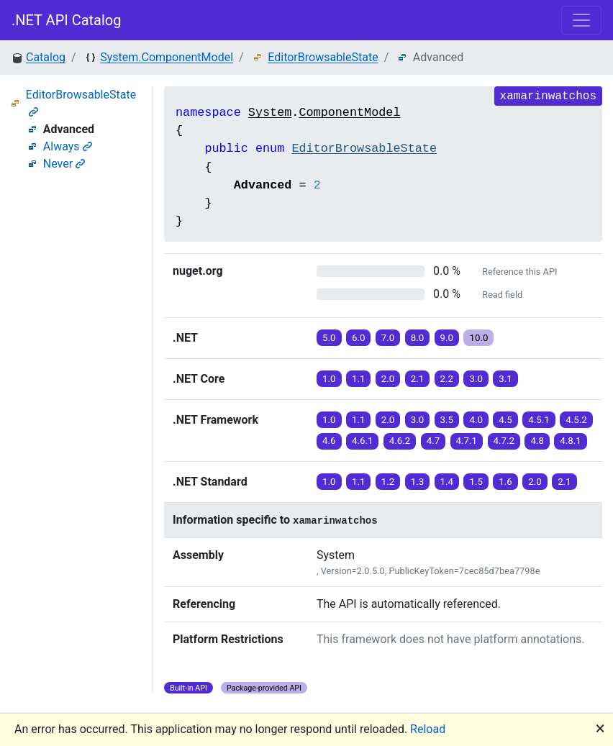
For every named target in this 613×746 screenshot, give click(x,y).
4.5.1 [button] (539, 419)
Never (64, 163)
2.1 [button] (417, 378)
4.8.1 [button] (570, 440)
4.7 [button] (433, 440)
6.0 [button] (358, 337)
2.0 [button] (388, 378)
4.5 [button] (505, 419)
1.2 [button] (388, 481)
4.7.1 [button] (467, 440)
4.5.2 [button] (576, 419)
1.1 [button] (358, 378)
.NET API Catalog (67, 20)
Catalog (45, 57)
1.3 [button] (417, 481)
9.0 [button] (447, 337)
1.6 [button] (505, 481)
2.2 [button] (447, 378)
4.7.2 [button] (504, 440)
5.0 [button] (329, 337)
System (269, 112)
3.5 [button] (447, 419)
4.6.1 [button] (362, 440)
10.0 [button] (478, 337)
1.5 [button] (476, 481)
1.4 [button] (447, 481)
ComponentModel (349, 112)
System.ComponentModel (166, 57)
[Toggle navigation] (581, 20)
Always (67, 146)
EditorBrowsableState (323, 57)
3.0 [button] (476, 378)
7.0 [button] (388, 337)
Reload (427, 729)
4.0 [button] (476, 419)
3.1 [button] (505, 378)
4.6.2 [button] (400, 440)
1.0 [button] (329, 378)
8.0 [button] (417, 337)
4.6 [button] (329, 440)
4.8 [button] (537, 440)
